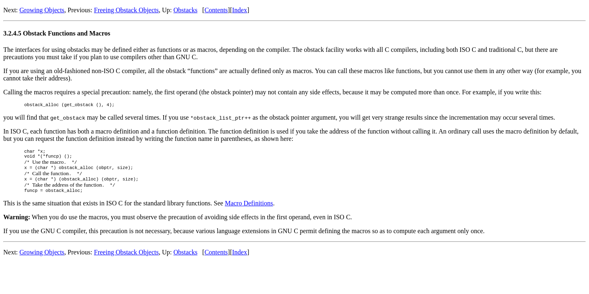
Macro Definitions (249, 210)
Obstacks (185, 10)
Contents (216, 10)
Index (239, 10)
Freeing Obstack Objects (126, 10)
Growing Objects (42, 10)
